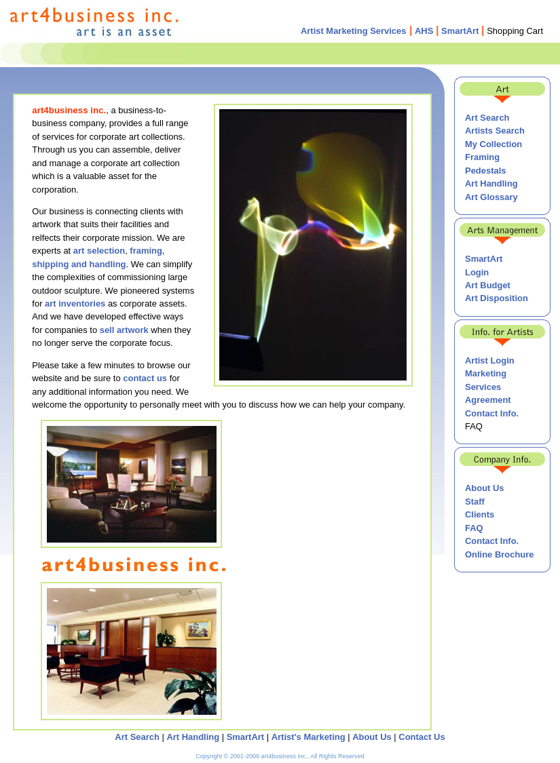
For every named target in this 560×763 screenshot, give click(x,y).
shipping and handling (79, 264)
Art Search (487, 118)
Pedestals (485, 170)
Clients (479, 514)
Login (477, 272)
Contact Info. (492, 413)
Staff (475, 501)
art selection (99, 251)
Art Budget (487, 285)
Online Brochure (499, 554)
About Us (484, 488)
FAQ (474, 528)
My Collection (493, 144)
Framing (482, 157)
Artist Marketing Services (354, 31)
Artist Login (490, 360)
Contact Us (421, 737)
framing (145, 251)
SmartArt (460, 31)
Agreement (488, 400)
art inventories (75, 303)
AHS (424, 31)
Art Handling (491, 183)
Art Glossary (491, 197)
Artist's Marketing (309, 737)
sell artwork (124, 330)
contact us (145, 378)
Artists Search (495, 130)
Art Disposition (496, 298)
